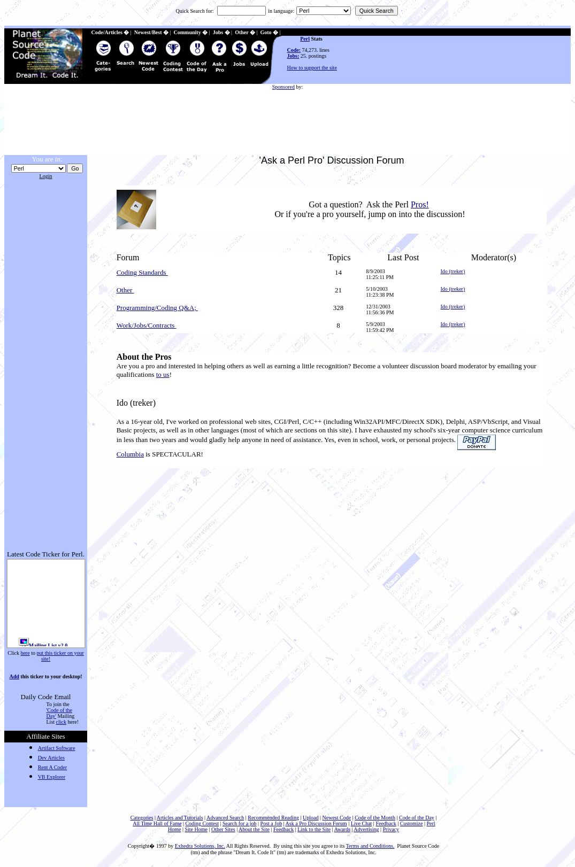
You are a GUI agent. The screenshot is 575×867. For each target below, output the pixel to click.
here (24, 653)
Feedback (385, 823)
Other (125, 290)
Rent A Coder (52, 767)
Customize (411, 823)
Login (46, 176)
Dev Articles (51, 758)
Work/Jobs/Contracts (147, 325)
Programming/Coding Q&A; (157, 308)
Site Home (196, 829)
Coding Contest (202, 823)
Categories (142, 817)
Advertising (366, 829)
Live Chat (361, 823)
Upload (310, 817)
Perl (305, 39)
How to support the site (312, 68)
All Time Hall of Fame (157, 823)
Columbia (130, 454)
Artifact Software (56, 748)
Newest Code (337, 817)
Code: (294, 50)
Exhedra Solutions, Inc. (200, 846)
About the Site (254, 829)
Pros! (420, 204)
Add (14, 676)
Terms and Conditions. (370, 846)
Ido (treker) (452, 271)
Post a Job (271, 823)
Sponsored (283, 87)
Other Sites (223, 829)
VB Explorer (51, 777)
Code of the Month (375, 817)
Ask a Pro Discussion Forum (316, 823)
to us (163, 374)
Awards (342, 829)
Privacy (391, 829)
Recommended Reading (273, 817)
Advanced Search (225, 817)
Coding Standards (142, 272)
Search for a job (240, 823)
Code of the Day (416, 817)
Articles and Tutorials (180, 817)
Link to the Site (314, 829)
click (61, 722)
